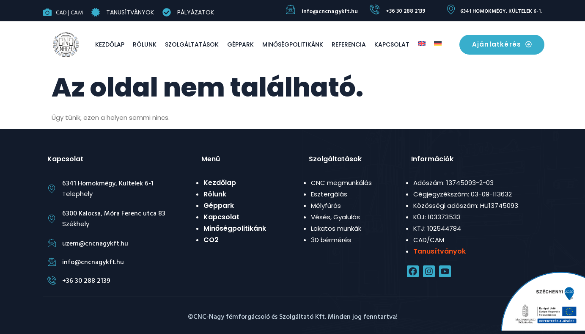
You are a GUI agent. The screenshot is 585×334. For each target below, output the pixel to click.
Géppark (240, 44)
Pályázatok (195, 12)
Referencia (349, 44)
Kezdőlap (109, 44)
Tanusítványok (130, 12)
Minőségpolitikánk (292, 44)
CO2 (211, 240)
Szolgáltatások (192, 44)
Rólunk (145, 44)
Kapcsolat (391, 44)
